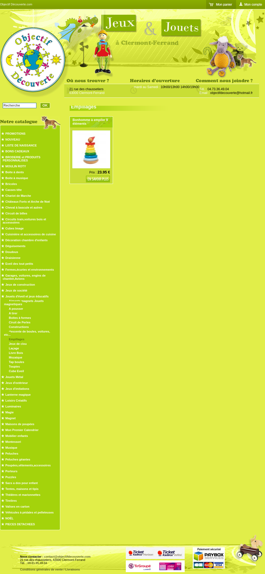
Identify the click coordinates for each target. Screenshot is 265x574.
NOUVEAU (12, 139)
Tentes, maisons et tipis (22, 488)
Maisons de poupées (19, 424)
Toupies (14, 366)
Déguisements (15, 246)
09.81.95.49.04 (37, 563)
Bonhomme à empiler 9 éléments (90, 122)
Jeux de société (16, 290)
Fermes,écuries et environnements (29, 269)
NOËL (9, 518)
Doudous (11, 252)
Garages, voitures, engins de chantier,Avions (24, 277)
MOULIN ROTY (15, 166)
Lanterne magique (18, 394)
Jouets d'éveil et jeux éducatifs (27, 296)
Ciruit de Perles (20, 322)
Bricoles (11, 184)
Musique (11, 447)
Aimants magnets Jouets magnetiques (24, 302)
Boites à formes (20, 317)
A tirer (13, 313)
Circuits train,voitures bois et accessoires (24, 221)
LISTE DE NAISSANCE (21, 145)
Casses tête (13, 189)
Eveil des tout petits (19, 263)
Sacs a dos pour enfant (21, 483)
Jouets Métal (14, 377)
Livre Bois (16, 352)
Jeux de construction (20, 284)
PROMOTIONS (15, 133)
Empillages (16, 339)
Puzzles (10, 477)
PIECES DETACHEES (20, 524)
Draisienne (12, 257)
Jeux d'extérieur (16, 382)
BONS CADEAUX (17, 151)
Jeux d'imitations (17, 388)
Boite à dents (14, 172)
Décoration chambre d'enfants (26, 240)
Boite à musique (16, 178)
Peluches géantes (17, 459)
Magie (9, 412)
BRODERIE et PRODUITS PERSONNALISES (21, 159)
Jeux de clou (18, 343)
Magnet (10, 418)
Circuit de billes (16, 213)
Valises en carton (17, 506)
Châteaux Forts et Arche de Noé (27, 201)
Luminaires (13, 406)
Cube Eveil (16, 371)
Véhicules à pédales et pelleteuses (29, 512)
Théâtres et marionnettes (22, 494)
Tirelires (11, 500)
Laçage (14, 348)
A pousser (16, 308)
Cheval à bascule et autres (23, 207)
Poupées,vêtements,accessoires (28, 465)
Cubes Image (14, 228)
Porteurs (11, 471)
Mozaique (15, 357)
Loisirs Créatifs (16, 400)
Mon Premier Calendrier (22, 430)
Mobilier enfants (16, 435)
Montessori (13, 441)
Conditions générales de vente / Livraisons (50, 569)
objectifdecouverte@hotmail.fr (231, 93)
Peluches (11, 453)
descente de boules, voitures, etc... (27, 333)
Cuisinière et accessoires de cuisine (30, 234)
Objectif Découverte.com (16, 4)
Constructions (19, 326)
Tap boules (16, 362)
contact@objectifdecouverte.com (67, 556)
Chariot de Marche (18, 195)
